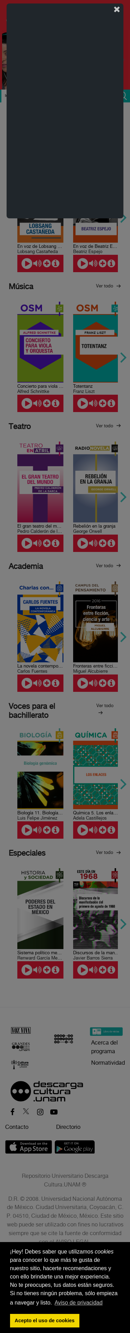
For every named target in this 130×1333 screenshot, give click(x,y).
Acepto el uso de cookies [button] (45, 1320)
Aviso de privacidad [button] (78, 1303)
